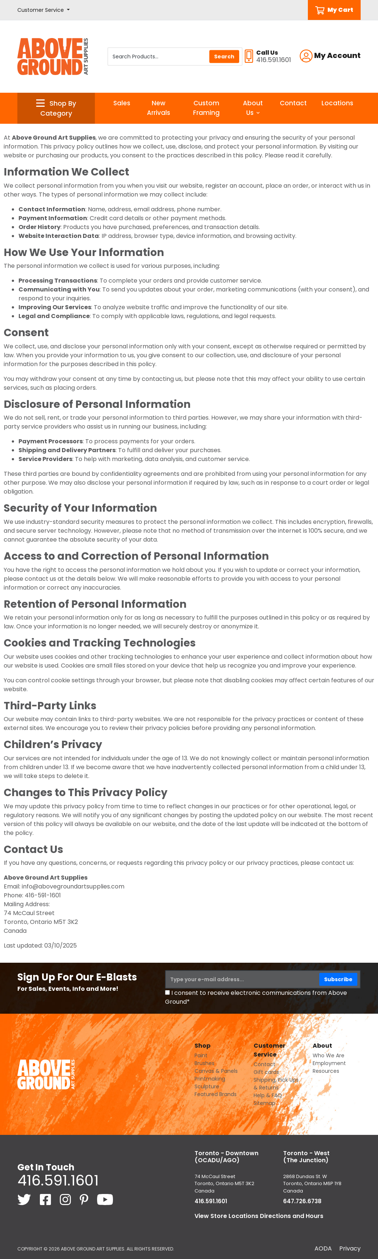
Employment (329, 1063)
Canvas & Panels (216, 1071)
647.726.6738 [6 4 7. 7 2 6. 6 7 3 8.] (302, 1201)
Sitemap (264, 1103)
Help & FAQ (268, 1095)
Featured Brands (216, 1094)
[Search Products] (175, 56)
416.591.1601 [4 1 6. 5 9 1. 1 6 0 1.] (58, 1180)
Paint (201, 1055)
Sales (121, 103)
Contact (293, 103)
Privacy (350, 1248)
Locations (337, 103)
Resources (326, 1071)
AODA (323, 1248)
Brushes (204, 1063)
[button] (43, 10)
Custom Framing (206, 108)
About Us (253, 108)
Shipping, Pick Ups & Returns (276, 1083)
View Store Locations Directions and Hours (259, 1216)
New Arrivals (158, 108)
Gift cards (266, 1072)
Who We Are (328, 1055)
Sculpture (207, 1086)
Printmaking (210, 1078)
